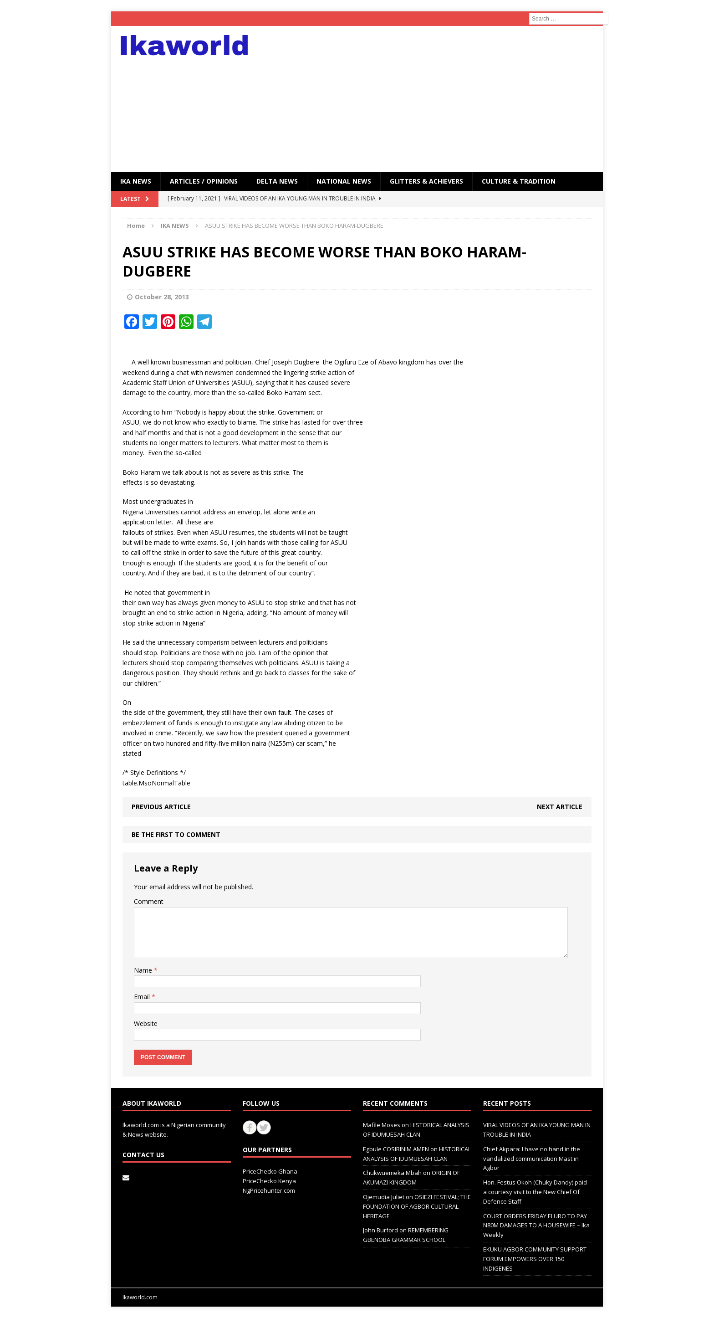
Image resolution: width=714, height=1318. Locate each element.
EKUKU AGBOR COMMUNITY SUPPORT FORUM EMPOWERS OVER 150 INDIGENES (534, 1258)
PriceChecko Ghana (270, 1171)
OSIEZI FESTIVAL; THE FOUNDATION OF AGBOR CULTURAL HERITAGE (417, 1206)
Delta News (277, 181)
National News (343, 181)
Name (144, 970)
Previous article (161, 806)
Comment (148, 901)
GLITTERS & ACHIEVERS (426, 181)
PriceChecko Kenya (269, 1181)
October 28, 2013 (162, 296)
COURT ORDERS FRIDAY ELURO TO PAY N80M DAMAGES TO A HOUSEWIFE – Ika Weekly (536, 1225)
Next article (559, 806)
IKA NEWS (135, 181)
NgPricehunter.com (269, 1190)
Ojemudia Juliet (383, 1197)
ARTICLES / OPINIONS (204, 181)
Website (146, 1023)
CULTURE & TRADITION (519, 181)
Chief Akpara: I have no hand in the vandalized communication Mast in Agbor (531, 1158)
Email (143, 996)
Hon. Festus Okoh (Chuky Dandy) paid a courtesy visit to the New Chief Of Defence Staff (535, 1191)
